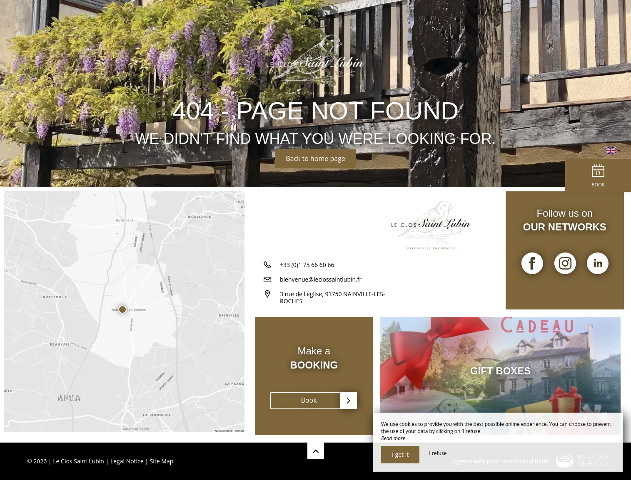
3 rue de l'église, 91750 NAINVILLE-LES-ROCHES (332, 300)
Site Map (162, 461)
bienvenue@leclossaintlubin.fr (321, 283)
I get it (400, 454)
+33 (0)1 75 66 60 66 (307, 268)
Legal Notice (127, 461)
